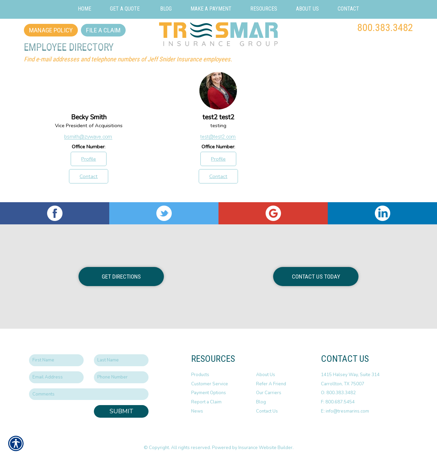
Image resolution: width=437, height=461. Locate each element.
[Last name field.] (121, 360)
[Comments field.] (89, 394)
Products (200, 375)
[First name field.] (56, 360)
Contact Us (267, 411)
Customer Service (209, 384)
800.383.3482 (385, 27)
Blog (261, 402)
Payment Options (208, 393)
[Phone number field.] (121, 377)
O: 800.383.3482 (338, 393)
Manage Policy (51, 30)
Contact (89, 176)
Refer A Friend (271, 384)
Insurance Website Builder (265, 448)
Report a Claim (206, 402)
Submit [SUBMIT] (121, 411)
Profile (88, 158)
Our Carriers (268, 393)
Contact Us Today (316, 276)
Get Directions (121, 276)
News (197, 411)
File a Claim (103, 30)
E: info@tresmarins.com (345, 411)
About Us (265, 375)
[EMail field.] (56, 377)
